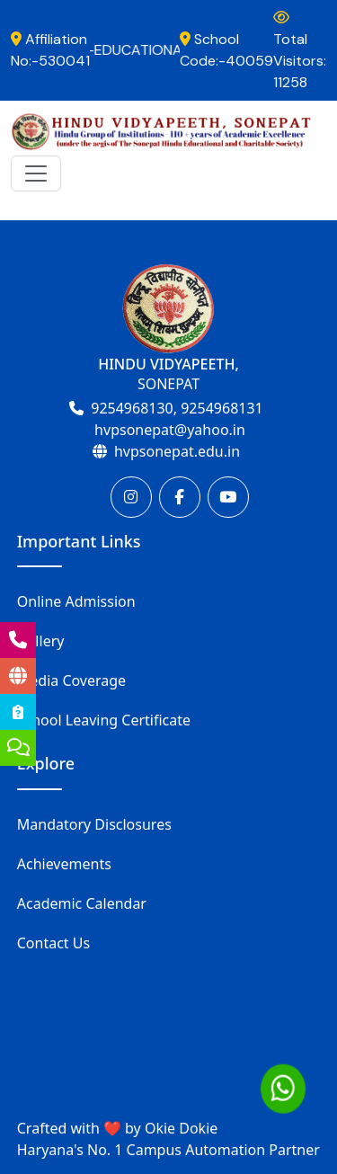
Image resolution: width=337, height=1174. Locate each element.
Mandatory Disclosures (94, 824)
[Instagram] (131, 497)
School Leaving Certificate (104, 720)
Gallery (41, 641)
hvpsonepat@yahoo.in (169, 430)
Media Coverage (71, 680)
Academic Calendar (81, 903)
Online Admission (76, 601)
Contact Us (53, 943)
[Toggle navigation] (36, 173)
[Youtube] (228, 497)
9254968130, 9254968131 (177, 408)
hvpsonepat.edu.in (177, 451)
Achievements (64, 864)
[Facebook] (179, 497)
